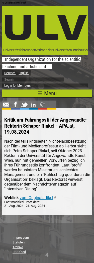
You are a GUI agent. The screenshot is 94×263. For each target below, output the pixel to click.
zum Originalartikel (38, 197)
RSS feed (19, 252)
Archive (18, 247)
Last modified (14, 202)
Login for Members (17, 85)
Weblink (11, 197)
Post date (32, 202)
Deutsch (10, 73)
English (24, 73)
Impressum (21, 237)
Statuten (19, 242)
